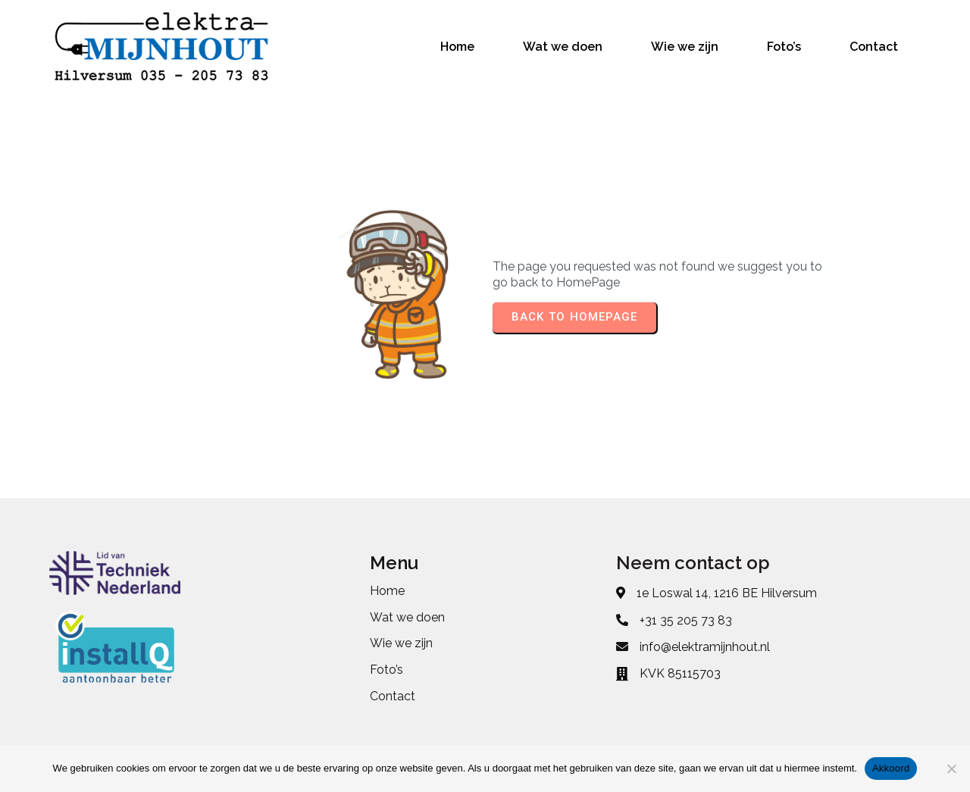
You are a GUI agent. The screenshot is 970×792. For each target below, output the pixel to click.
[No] (951, 768)
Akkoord (890, 768)
